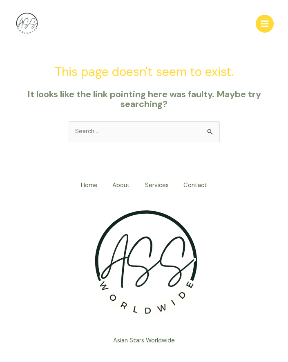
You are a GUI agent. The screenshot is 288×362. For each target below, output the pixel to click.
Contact (198, 186)
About (120, 186)
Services (158, 186)
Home (87, 186)
